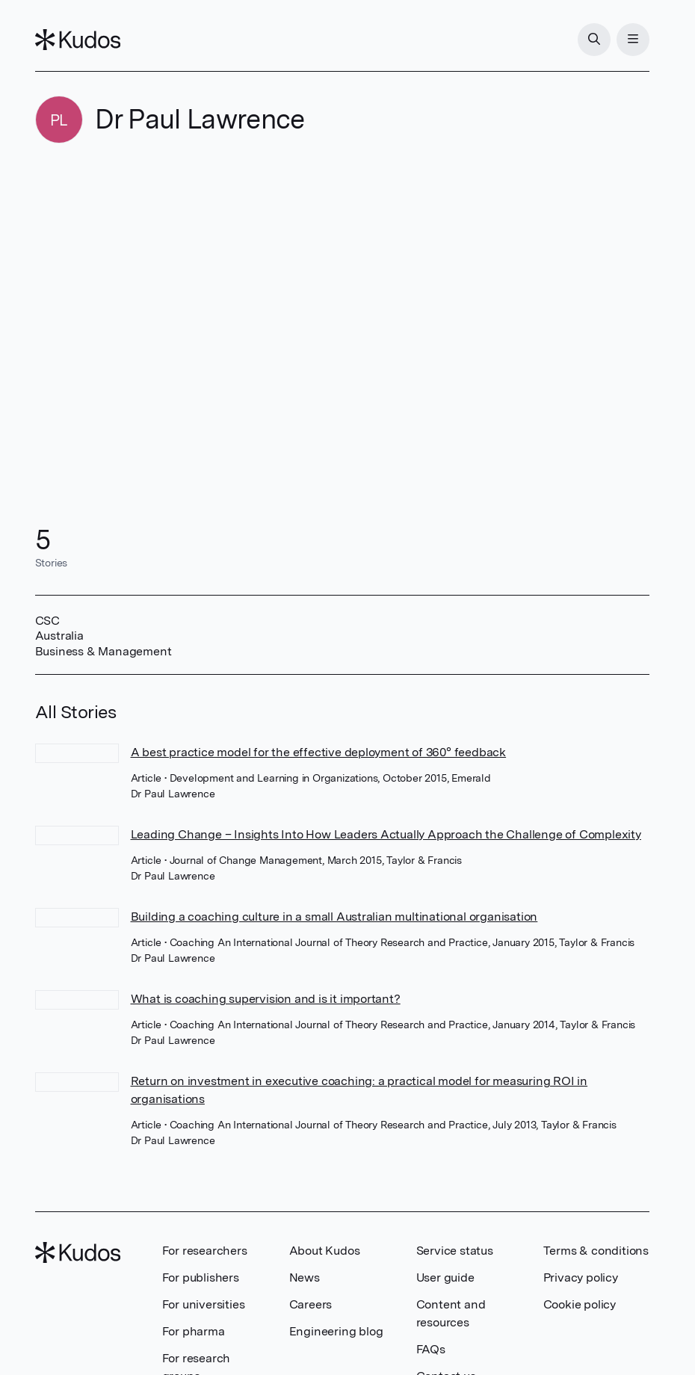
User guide (445, 1277)
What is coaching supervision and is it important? (266, 999)
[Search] (594, 39)
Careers (311, 1304)
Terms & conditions (596, 1250)
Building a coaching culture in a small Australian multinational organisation (334, 916)
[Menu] (633, 39)
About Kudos (324, 1250)
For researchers (204, 1250)
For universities (203, 1304)
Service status (454, 1250)
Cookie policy (579, 1304)
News (304, 1277)
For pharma (193, 1331)
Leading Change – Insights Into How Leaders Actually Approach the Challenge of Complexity (386, 834)
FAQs (430, 1349)
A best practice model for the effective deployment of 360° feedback (319, 752)
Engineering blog (336, 1331)
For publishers (200, 1277)
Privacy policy (580, 1277)
